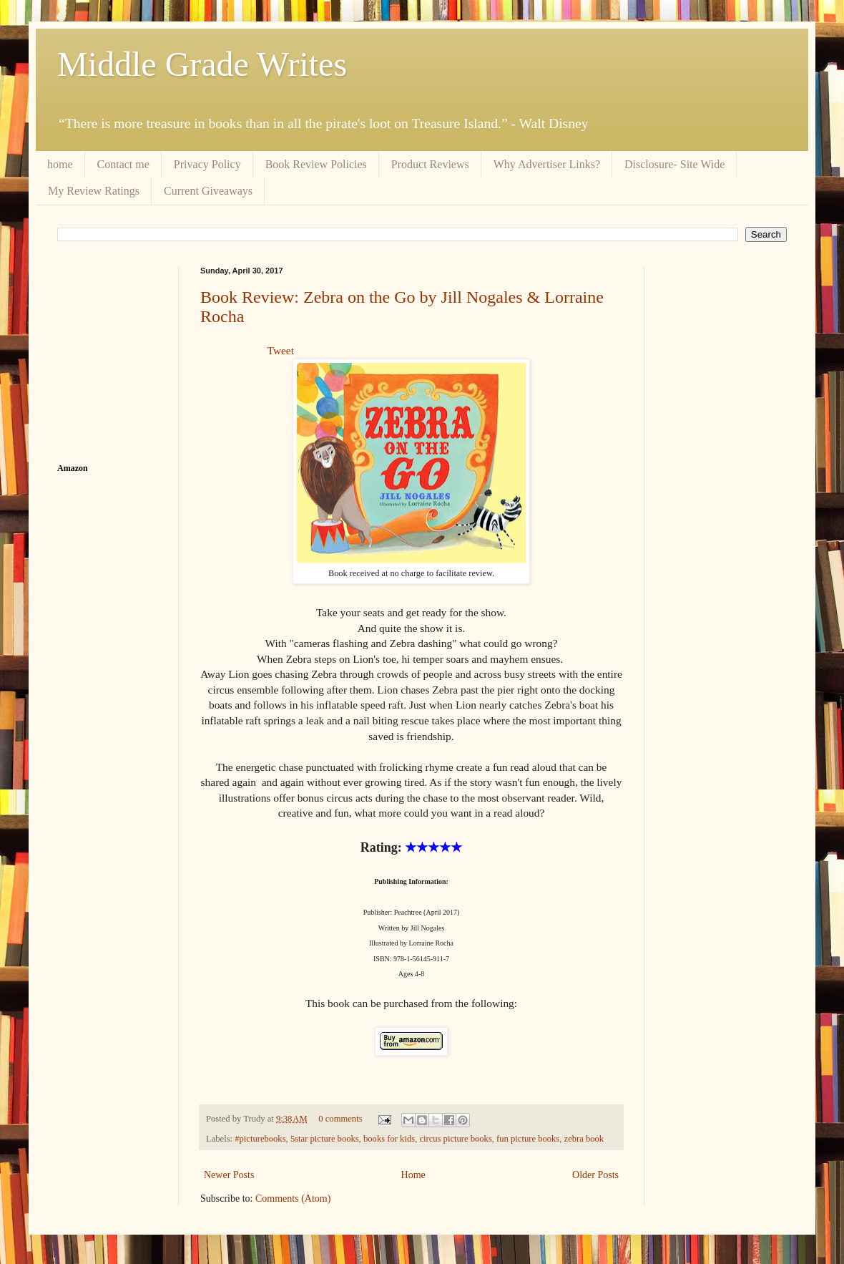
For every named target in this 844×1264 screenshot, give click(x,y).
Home (413, 1175)
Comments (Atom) (292, 1198)
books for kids (389, 1139)
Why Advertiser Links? (547, 164)
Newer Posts (229, 1175)
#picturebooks (260, 1139)
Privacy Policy (207, 164)
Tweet (281, 350)
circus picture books (455, 1139)
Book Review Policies (316, 164)
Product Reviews (430, 164)
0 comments (340, 1119)
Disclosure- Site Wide (674, 164)
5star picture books (324, 1139)
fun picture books (527, 1139)
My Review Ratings (93, 191)
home (60, 164)
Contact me (123, 164)
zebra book (584, 1139)
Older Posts (595, 1175)
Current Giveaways (208, 191)
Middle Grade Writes (202, 64)
